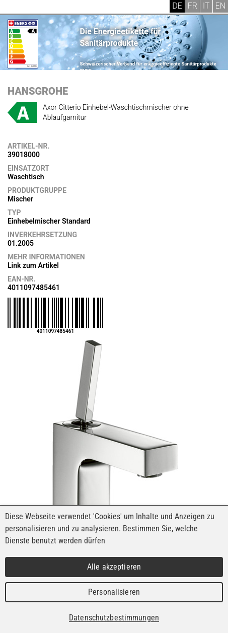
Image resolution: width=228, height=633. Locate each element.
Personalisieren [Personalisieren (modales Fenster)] (114, 592)
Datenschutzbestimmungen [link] (114, 617)
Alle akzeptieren (114, 567)
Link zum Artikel (33, 265)
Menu (15, 7)
